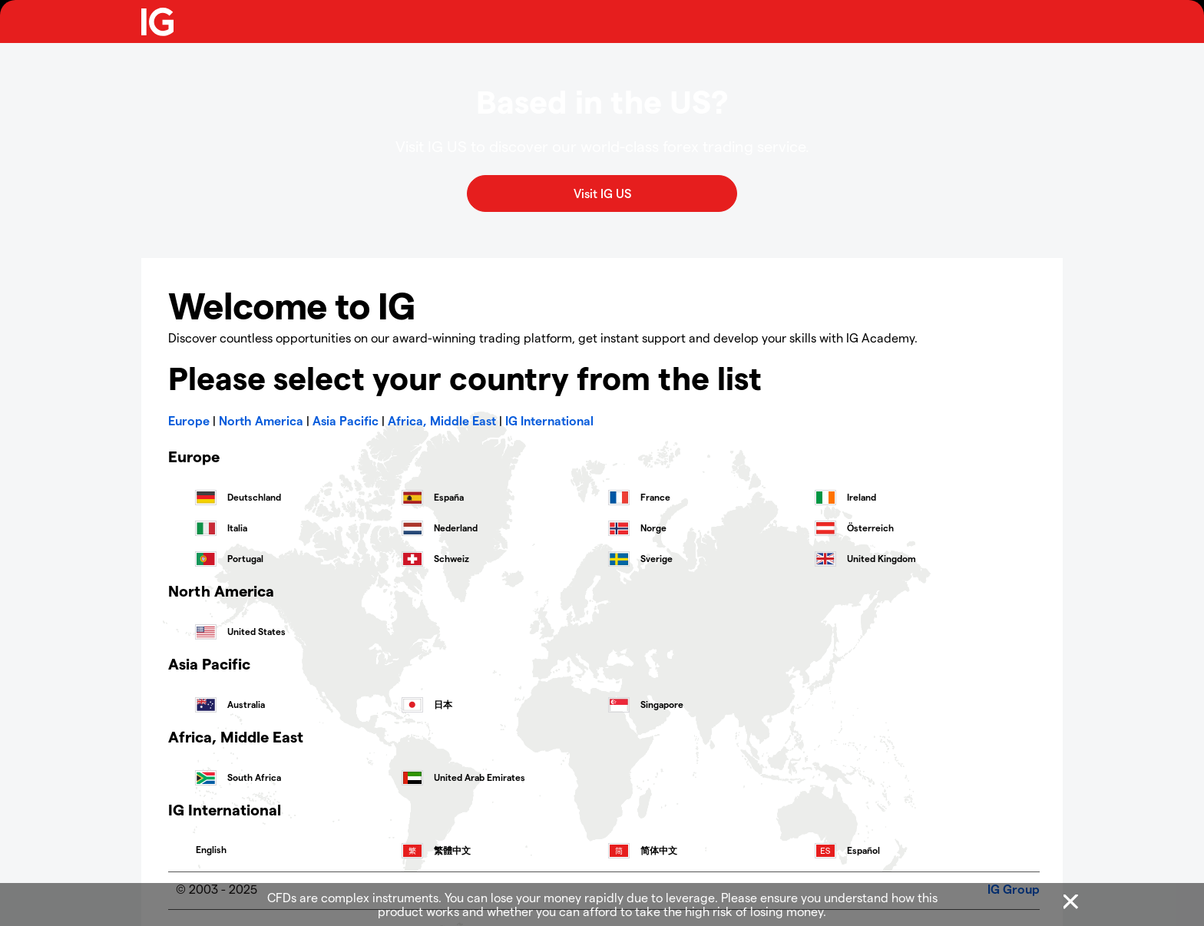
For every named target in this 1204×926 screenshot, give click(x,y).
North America (261, 420)
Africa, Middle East (442, 420)
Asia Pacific (346, 420)
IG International (549, 420)
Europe (189, 420)
